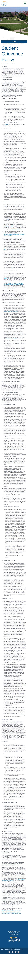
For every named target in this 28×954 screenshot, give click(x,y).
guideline (7, 124)
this (24, 207)
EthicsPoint (6, 278)
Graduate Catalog (7, 43)
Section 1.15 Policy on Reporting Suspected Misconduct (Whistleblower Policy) (14, 284)
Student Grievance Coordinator (11, 311)
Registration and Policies (18, 43)
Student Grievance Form (11, 338)
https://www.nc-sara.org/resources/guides (13, 880)
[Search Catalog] (11, 37)
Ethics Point (11, 288)
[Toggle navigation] (25, 3)
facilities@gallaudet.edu (9, 226)
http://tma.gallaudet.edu (16, 229)
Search (12, 38)
